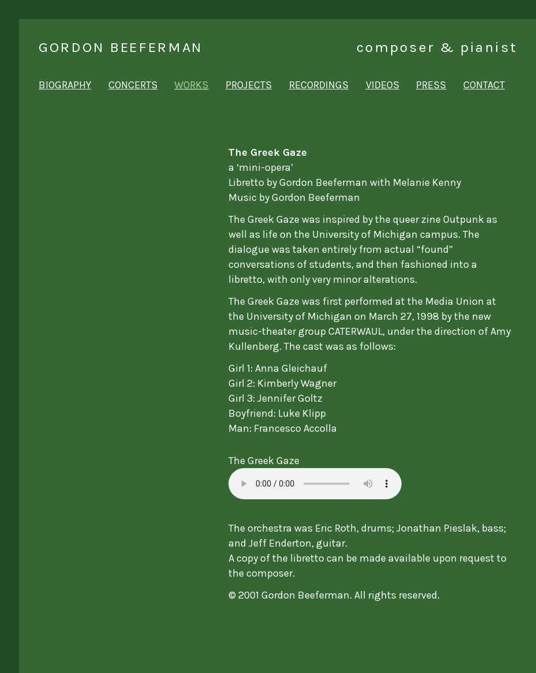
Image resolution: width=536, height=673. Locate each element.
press (431, 84)
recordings (318, 84)
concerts (133, 84)
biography (65, 84)
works (191, 84)
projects (249, 84)
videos (382, 84)
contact (484, 84)
